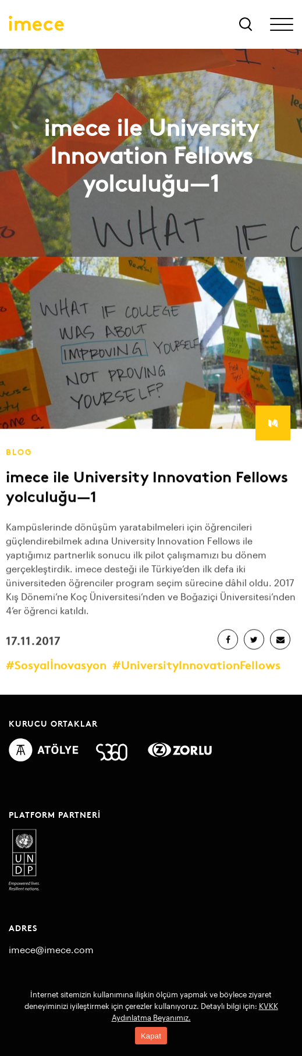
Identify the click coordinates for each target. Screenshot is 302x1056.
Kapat (151, 1036)
